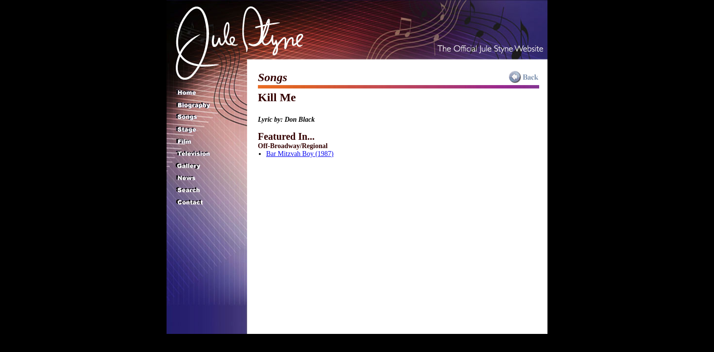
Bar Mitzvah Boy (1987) (300, 153)
